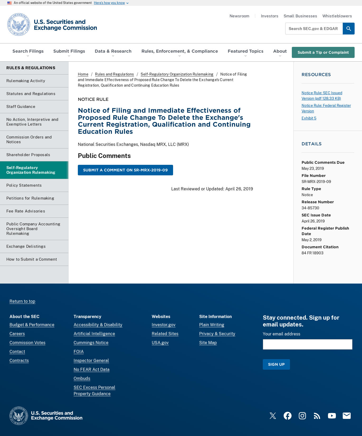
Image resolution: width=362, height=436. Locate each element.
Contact (17, 351)
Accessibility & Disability (98, 324)
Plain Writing (211, 324)
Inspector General (91, 360)
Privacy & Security (217, 333)
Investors (269, 16)
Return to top (22, 301)
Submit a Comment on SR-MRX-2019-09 (125, 170)
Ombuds (82, 378)
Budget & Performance (31, 324)
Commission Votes (27, 342)
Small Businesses (300, 16)
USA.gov (160, 342)
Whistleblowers (337, 16)
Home (83, 74)
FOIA (79, 351)
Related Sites (165, 333)
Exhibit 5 (309, 118)
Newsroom (239, 16)
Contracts (19, 360)
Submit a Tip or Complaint (323, 52)
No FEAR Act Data (91, 369)
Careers (17, 333)
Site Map (208, 342)
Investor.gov (163, 324)
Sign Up (276, 364)
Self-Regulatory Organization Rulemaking (177, 74)
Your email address (281, 333)
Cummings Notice (91, 342)
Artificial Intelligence (94, 333)
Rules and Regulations (114, 74)
